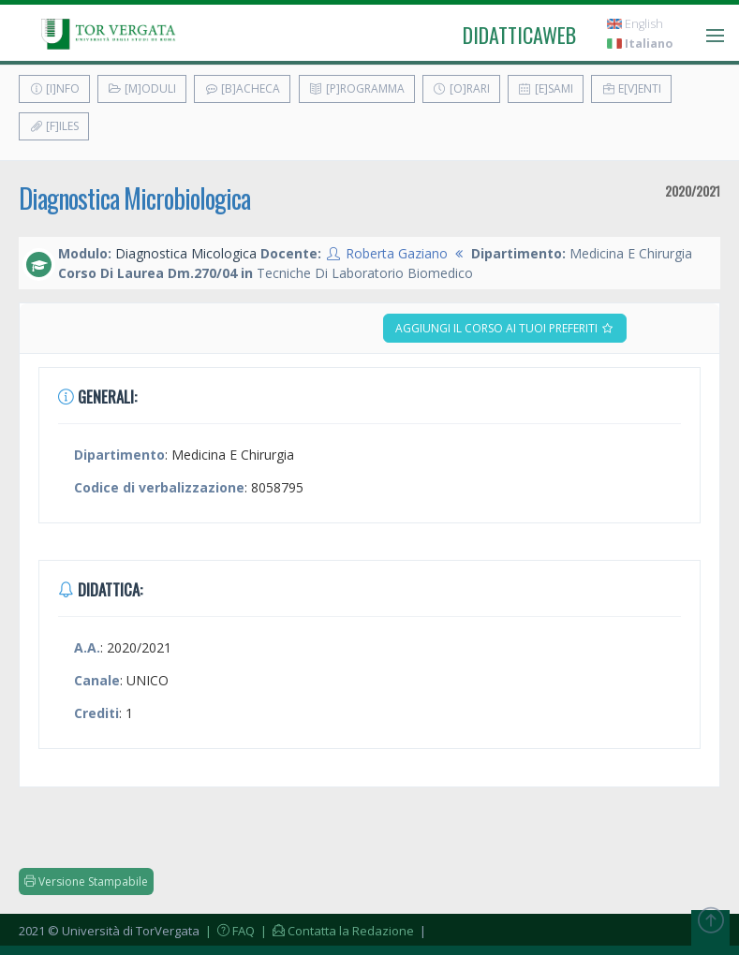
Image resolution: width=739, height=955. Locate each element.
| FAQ (228, 930)
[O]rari (461, 88)
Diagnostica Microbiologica (134, 198)
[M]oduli (142, 88)
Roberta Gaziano (397, 253)
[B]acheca (242, 88)
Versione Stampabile (86, 881)
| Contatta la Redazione (336, 930)
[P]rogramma (357, 88)
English (635, 24)
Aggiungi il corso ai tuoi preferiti (504, 328)
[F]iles (54, 126)
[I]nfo (54, 88)
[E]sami (545, 88)
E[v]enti (631, 88)
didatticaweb (519, 35)
